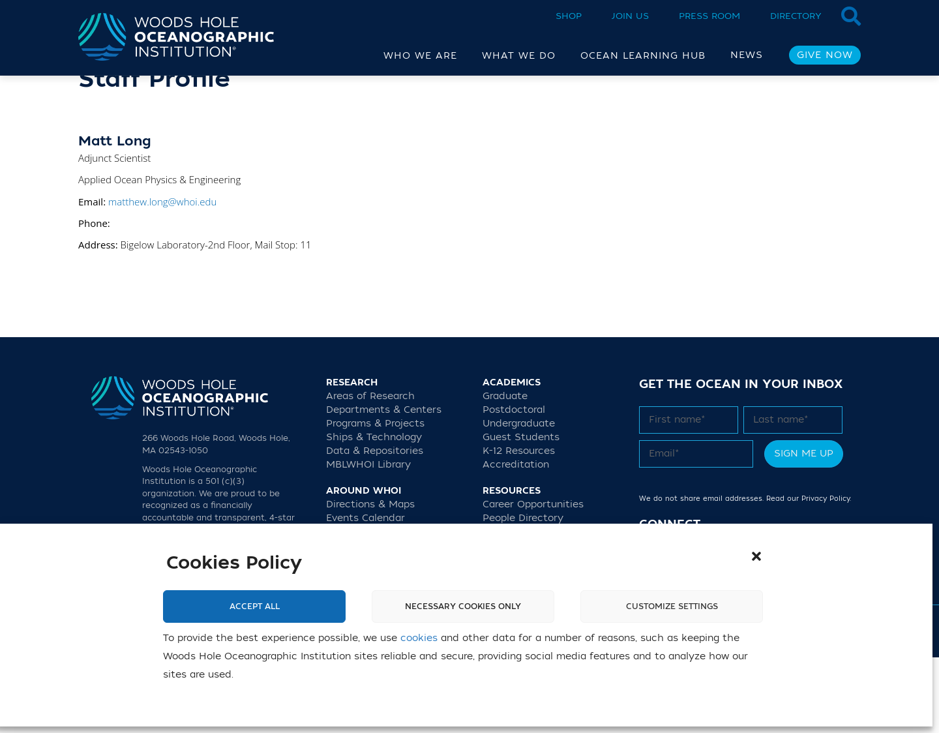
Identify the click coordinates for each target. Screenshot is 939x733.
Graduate (505, 472)
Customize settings (672, 606)
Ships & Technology (374, 513)
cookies (419, 638)
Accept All (255, 606)
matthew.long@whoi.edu (162, 277)
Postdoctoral (514, 485)
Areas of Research (370, 472)
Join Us (630, 16)
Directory (796, 16)
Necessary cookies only (463, 606)
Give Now (825, 55)
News (746, 55)
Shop (569, 16)
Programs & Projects (375, 499)
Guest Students (521, 513)
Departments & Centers (383, 485)
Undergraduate (519, 499)
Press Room (709, 16)
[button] (756, 556)
